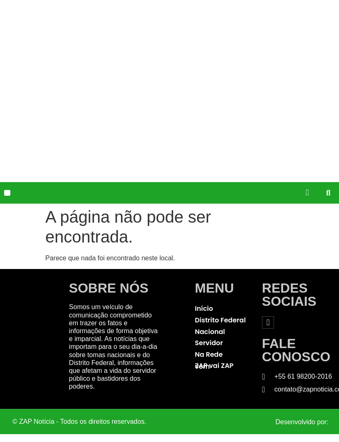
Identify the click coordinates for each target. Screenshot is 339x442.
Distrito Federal (220, 320)
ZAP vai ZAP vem (214, 366)
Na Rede (209, 354)
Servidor (209, 343)
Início (204, 308)
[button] (7, 193)
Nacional (210, 331)
